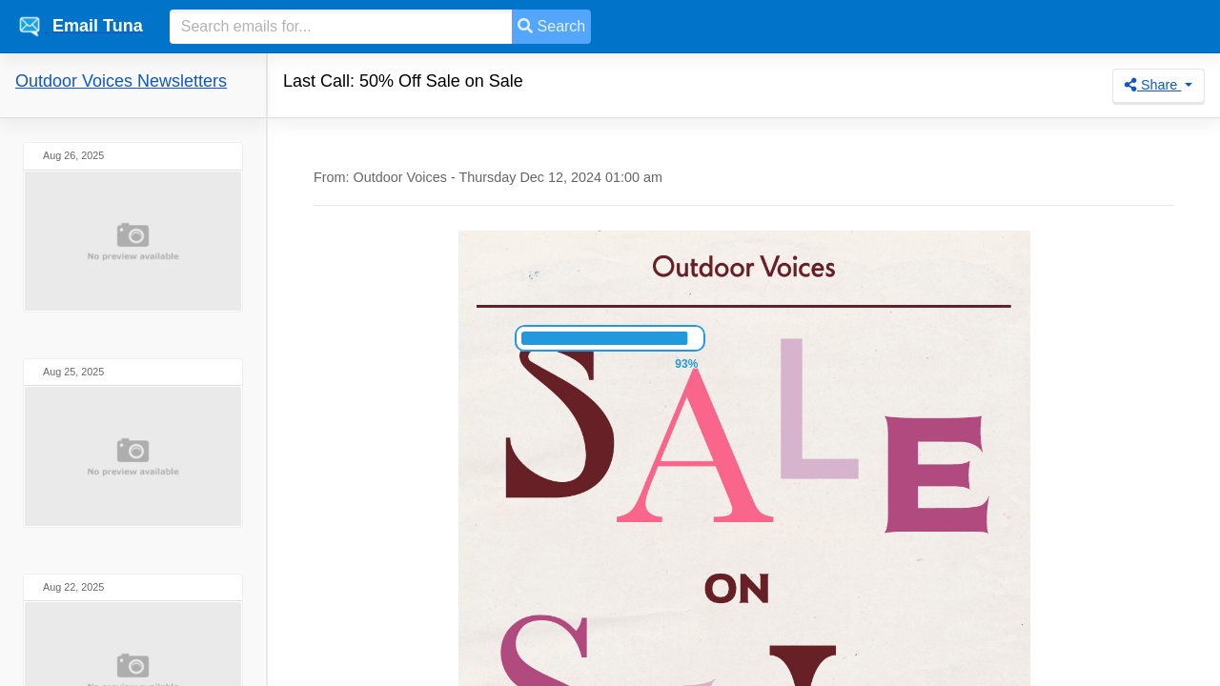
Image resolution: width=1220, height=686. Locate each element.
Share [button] (1153, 84)
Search (551, 26)
